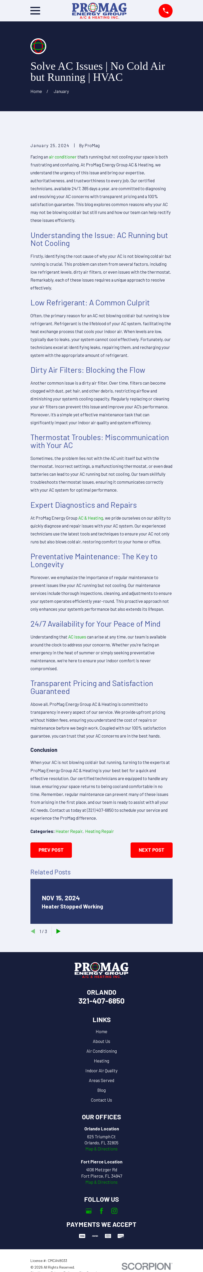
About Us (101, 1041)
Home (101, 1031)
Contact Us (101, 1099)
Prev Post (51, 850)
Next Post (151, 850)
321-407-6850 (101, 1000)
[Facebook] (101, 1211)
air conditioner (63, 156)
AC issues (77, 636)
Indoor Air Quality (101, 1070)
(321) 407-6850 (100, 810)
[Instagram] (114, 1211)
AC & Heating (90, 517)
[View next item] (58, 931)
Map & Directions (101, 1148)
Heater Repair (69, 831)
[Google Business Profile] (89, 1211)
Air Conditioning (101, 1051)
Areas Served (101, 1080)
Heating (101, 1060)
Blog (101, 1090)
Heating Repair (99, 831)
